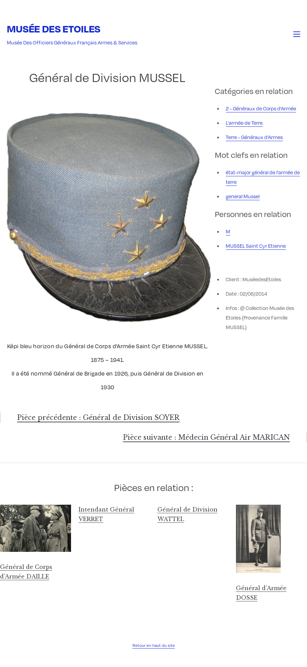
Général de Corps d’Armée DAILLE (26, 571)
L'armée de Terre (244, 122)
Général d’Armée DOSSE (261, 593)
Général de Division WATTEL (187, 514)
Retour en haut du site (153, 645)
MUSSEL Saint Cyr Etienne (256, 245)
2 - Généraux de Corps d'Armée (261, 108)
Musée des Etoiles (53, 28)
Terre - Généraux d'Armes (254, 137)
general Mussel (243, 196)
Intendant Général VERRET (106, 514)
